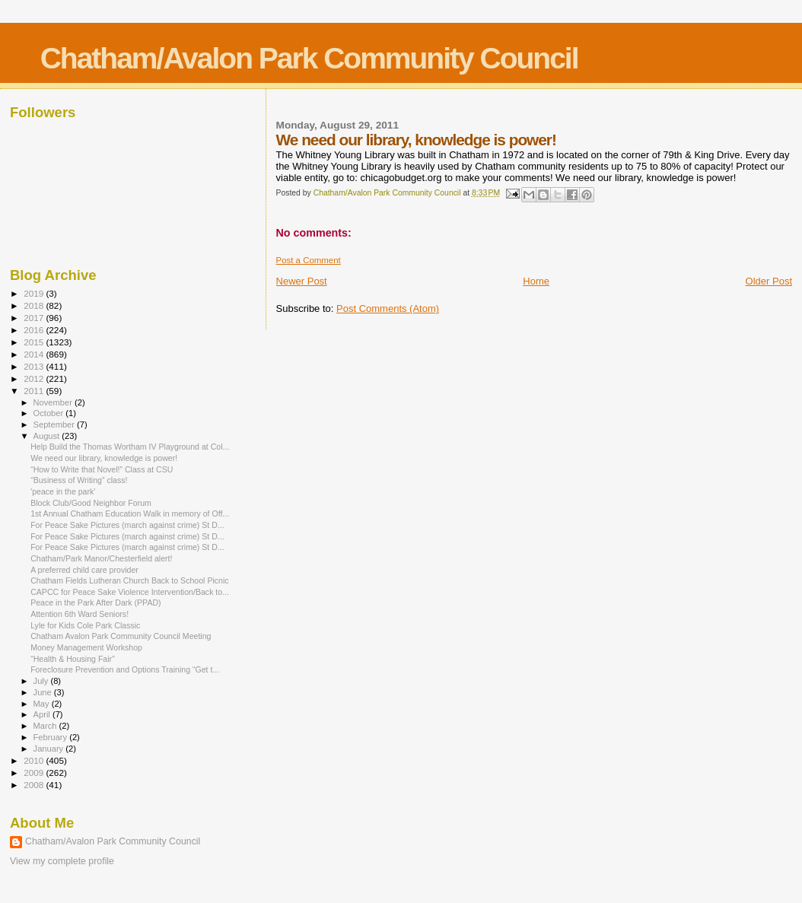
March (46, 725)
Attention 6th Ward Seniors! (79, 613)
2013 (35, 366)
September (55, 424)
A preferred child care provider (84, 569)
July (42, 680)
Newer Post (301, 281)
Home (536, 281)
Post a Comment (308, 260)
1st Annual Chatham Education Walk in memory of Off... (129, 513)
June (43, 692)
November (54, 402)
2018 (35, 305)
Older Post (769, 281)
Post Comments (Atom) (387, 308)
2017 (35, 318)
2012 (35, 378)
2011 (35, 391)
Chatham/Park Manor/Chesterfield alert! (101, 558)
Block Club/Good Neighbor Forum (90, 502)
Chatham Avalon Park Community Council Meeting (120, 636)
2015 (35, 342)
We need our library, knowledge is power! (103, 458)
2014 (35, 354)
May (42, 703)
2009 (35, 772)
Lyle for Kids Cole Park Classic (85, 625)
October (49, 413)
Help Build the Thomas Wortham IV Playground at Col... (129, 446)
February (51, 737)
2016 (35, 330)
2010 (35, 760)
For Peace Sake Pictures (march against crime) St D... (127, 524)
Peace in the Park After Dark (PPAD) (95, 602)
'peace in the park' (62, 491)
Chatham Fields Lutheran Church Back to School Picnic (129, 580)
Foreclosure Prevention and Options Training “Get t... (124, 669)
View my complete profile (62, 861)
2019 (35, 293)
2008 (35, 785)
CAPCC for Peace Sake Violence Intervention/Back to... (129, 591)
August (47, 435)
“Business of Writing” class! (78, 480)
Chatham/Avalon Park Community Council (309, 58)
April (43, 714)
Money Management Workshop (86, 647)
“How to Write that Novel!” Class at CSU (101, 469)
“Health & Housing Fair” (72, 658)
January (49, 748)
